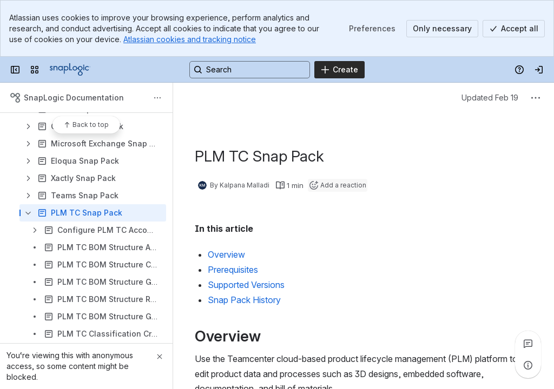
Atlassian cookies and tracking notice (189, 39)
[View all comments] (528, 343)
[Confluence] (70, 69)
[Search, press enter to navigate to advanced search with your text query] (249, 69)
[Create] (339, 69)
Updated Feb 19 (489, 97)
